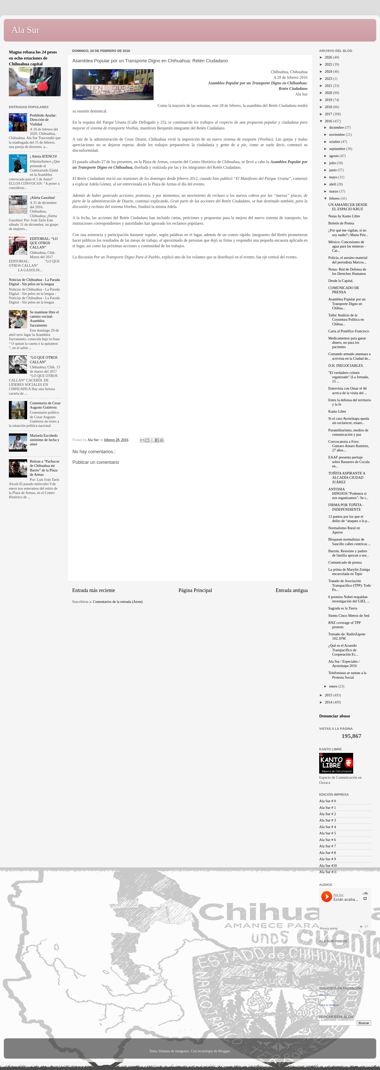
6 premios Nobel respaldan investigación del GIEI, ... (349, 599)
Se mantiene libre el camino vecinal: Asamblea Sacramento (44, 318)
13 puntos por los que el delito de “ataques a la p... (349, 518)
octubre (335, 142)
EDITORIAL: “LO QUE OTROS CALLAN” (44, 243)
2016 (329, 121)
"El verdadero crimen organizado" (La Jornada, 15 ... (348, 377)
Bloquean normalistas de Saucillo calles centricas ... (349, 541)
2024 (329, 71)
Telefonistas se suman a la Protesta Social (347, 675)
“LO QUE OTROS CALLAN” (44, 359)
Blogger (224, 1051)
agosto (334, 156)
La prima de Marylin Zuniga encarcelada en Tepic (349, 571)
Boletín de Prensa (341, 223)
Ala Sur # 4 (327, 827)
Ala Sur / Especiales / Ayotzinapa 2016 (344, 663)
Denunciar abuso (334, 716)
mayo (333, 177)
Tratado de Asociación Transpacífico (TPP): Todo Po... (349, 585)
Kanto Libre (337, 411)
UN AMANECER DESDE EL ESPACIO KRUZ (347, 207)
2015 (329, 695)
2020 (329, 93)
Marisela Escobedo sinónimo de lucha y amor (44, 439)
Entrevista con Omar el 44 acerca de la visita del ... (347, 390)
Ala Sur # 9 (327, 859)
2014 (329, 702)
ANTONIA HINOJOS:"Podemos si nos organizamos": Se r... (348, 493)
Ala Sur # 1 (327, 808)
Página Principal (195, 590)
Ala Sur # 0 (327, 801)
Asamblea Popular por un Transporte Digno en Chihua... (347, 303)
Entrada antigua (292, 590)
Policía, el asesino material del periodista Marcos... (347, 260)
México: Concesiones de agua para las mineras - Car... (347, 246)
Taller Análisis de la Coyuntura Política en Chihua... (346, 319)
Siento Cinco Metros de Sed (348, 616)
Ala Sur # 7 (327, 846)
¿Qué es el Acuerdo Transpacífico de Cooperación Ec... (343, 649)
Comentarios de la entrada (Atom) (118, 602)
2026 (329, 57)
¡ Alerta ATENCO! (43, 156)
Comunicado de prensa (345, 562)
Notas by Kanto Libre (344, 216)
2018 (329, 107)
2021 (329, 86)
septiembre (337, 149)
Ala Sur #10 (328, 866)
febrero (335, 198)
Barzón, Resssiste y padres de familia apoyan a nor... (348, 553)
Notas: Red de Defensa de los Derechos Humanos (347, 271)
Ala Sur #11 (328, 872)
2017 (329, 114)
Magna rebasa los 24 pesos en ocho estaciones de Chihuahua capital (33, 58)
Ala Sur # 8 (327, 853)
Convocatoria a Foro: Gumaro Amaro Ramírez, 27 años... (348, 446)
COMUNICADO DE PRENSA (343, 290)
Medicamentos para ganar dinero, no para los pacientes (347, 342)
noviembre (337, 134)
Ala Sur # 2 (327, 814)
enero (333, 686)
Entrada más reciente (93, 590)
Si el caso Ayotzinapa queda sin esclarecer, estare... (348, 420)
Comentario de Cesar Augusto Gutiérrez (45, 405)
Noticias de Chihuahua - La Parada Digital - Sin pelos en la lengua (34, 282)
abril (333, 184)
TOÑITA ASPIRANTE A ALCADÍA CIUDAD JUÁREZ (346, 477)
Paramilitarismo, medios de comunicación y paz (348, 432)
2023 (329, 79)
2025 (329, 64)
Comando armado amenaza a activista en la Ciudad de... (349, 356)
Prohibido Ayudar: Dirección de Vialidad (43, 119)
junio (333, 170)
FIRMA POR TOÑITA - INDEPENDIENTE (346, 507)
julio (333, 163)
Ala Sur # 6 (327, 840)
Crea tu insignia (328, 1004)
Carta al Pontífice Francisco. (349, 331)
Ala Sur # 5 (327, 833)
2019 (329, 100)
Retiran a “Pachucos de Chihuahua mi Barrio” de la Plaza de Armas (45, 467)
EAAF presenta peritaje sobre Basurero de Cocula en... (349, 461)
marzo (334, 191)
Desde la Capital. (340, 281)
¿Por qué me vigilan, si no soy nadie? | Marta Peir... (348, 232)
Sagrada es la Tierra (342, 608)
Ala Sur (25, 30)
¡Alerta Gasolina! (42, 198)
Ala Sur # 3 (327, 820)
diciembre (337, 127)
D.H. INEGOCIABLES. (346, 366)
